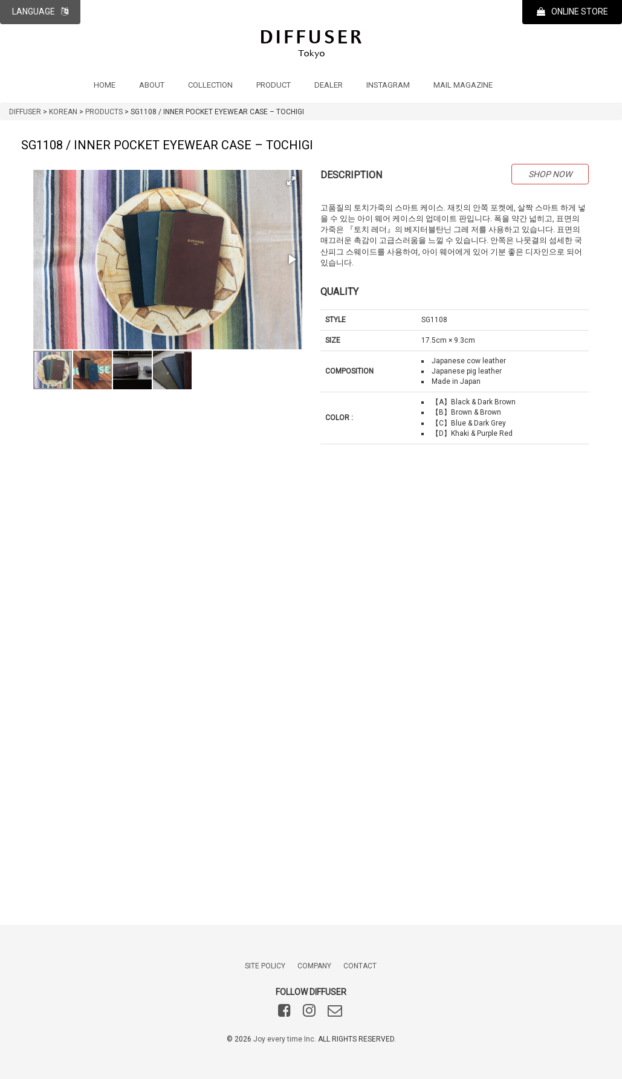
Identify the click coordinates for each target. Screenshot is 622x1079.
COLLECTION (210, 84)
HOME (104, 84)
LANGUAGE (40, 11)
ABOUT (151, 84)
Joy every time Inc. (284, 1039)
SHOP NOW (550, 174)
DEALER (328, 84)
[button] (291, 180)
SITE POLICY (265, 966)
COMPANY (314, 966)
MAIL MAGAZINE (463, 84)
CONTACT (360, 966)
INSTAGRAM (388, 84)
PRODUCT (273, 84)
